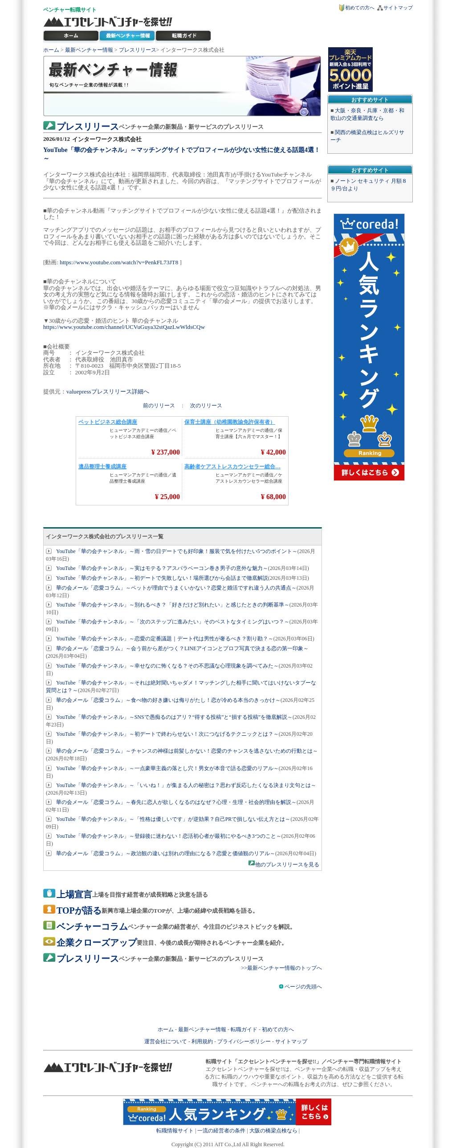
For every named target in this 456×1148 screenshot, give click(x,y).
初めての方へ (360, 7)
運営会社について (165, 1041)
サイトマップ (398, 7)
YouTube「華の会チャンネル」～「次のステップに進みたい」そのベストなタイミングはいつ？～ (172, 622)
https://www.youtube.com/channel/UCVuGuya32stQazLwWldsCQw (124, 327)
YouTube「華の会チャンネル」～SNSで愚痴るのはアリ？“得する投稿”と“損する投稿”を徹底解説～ (174, 717)
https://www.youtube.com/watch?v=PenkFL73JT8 (119, 262)
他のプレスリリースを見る (287, 864)
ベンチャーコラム (92, 926)
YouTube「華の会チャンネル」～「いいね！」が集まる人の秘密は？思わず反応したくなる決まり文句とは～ (186, 785)
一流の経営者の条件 (221, 1131)
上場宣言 (74, 894)
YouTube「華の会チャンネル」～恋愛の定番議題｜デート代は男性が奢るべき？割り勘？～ (164, 639)
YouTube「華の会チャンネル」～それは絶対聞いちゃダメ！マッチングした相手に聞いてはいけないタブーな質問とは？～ (181, 686)
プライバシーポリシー (244, 1041)
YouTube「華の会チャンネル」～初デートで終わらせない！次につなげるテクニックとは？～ (167, 734)
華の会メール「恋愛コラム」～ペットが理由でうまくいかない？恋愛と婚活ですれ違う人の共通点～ (176, 588)
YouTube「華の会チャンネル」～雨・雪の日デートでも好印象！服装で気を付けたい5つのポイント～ (176, 551)
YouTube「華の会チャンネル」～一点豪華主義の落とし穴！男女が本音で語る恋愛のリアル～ (167, 768)
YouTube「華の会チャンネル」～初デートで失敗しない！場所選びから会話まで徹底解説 (162, 578)
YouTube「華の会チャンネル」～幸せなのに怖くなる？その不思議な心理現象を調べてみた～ (167, 666)
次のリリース (206, 405)
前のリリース (159, 405)
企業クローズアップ (97, 942)
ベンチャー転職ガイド (183, 36)
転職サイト (83, 10)
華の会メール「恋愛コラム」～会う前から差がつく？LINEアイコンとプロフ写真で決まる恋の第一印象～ (182, 648)
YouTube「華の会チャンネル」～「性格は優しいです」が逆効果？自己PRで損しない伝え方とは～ (173, 819)
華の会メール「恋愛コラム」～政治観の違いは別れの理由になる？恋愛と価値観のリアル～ (165, 853)
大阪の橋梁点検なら (273, 1131)
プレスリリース (137, 50)
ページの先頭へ (300, 987)
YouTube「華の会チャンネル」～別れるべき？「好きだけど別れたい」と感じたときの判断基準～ (172, 605)
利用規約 (202, 1041)
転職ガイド (244, 1029)
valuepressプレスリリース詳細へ (107, 391)
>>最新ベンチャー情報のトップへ (281, 968)
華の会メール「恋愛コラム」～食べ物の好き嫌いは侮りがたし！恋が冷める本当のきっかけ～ (168, 700)
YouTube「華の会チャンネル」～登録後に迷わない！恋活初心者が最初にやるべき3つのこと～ (168, 836)
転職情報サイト (175, 1131)
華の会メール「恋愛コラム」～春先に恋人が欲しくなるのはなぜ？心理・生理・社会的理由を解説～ (176, 802)
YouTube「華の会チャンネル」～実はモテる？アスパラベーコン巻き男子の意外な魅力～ (162, 568)
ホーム (51, 50)
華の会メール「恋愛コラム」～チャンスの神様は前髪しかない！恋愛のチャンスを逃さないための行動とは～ (187, 751)
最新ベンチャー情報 (127, 36)
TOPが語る (79, 910)
